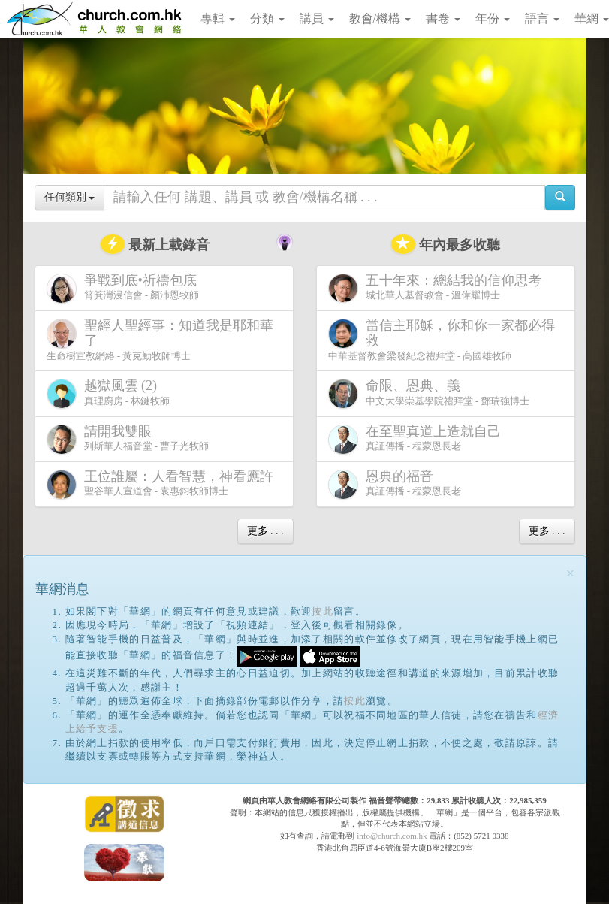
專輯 (217, 18)
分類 (267, 18)
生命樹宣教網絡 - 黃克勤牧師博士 (160, 339)
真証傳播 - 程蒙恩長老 (417, 439)
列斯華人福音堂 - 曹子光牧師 (128, 439)
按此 (322, 611)
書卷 (443, 18)
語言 (542, 18)
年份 (492, 18)
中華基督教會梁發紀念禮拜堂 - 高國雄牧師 (441, 339)
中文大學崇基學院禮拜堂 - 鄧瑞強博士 (429, 393)
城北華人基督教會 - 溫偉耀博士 (437, 288)
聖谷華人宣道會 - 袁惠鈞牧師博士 (163, 484)
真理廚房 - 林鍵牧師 (108, 393)
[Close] (570, 574)
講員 (317, 18)
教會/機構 (380, 18)
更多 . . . (265, 531)
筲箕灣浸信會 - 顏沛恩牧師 (125, 288)
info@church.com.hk (392, 835)
